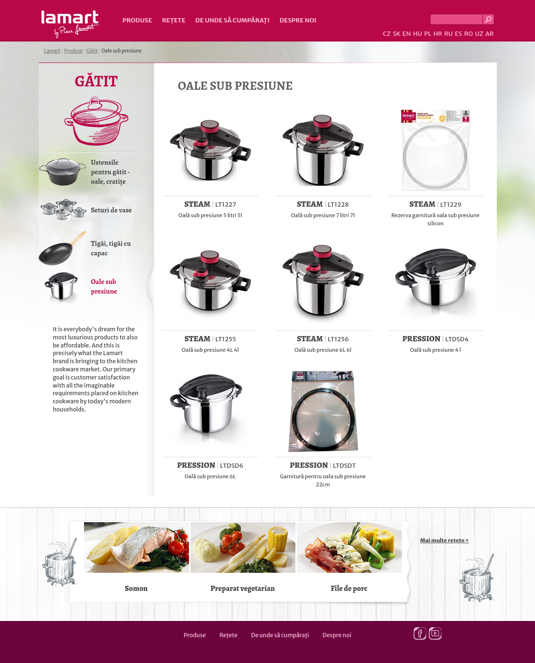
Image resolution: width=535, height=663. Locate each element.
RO (468, 34)
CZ (386, 34)
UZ (479, 34)
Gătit (92, 51)
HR (437, 34)
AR (489, 34)
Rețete (174, 20)
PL (427, 34)
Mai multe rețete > (444, 540)
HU (417, 34)
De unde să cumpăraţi (232, 20)
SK (396, 34)
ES (458, 34)
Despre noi (298, 20)
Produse (137, 20)
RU (448, 34)
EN (406, 34)
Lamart (70, 24)
